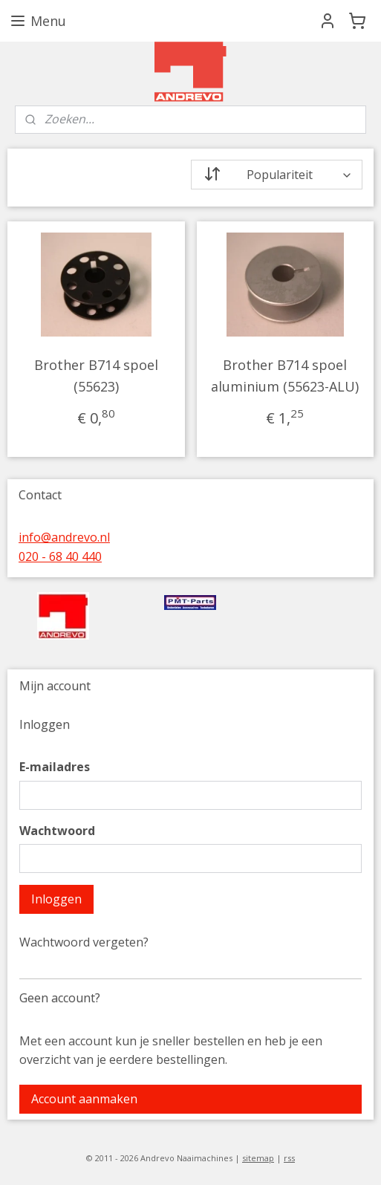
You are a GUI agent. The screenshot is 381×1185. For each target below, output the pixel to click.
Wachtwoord (57, 830)
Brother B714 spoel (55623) (96, 375)
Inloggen (56, 899)
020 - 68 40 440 (60, 556)
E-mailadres (54, 767)
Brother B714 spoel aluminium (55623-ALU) (285, 375)
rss (289, 1157)
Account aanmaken (84, 1099)
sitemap (258, 1157)
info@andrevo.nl (64, 537)
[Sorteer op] (277, 174)
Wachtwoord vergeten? (84, 942)
